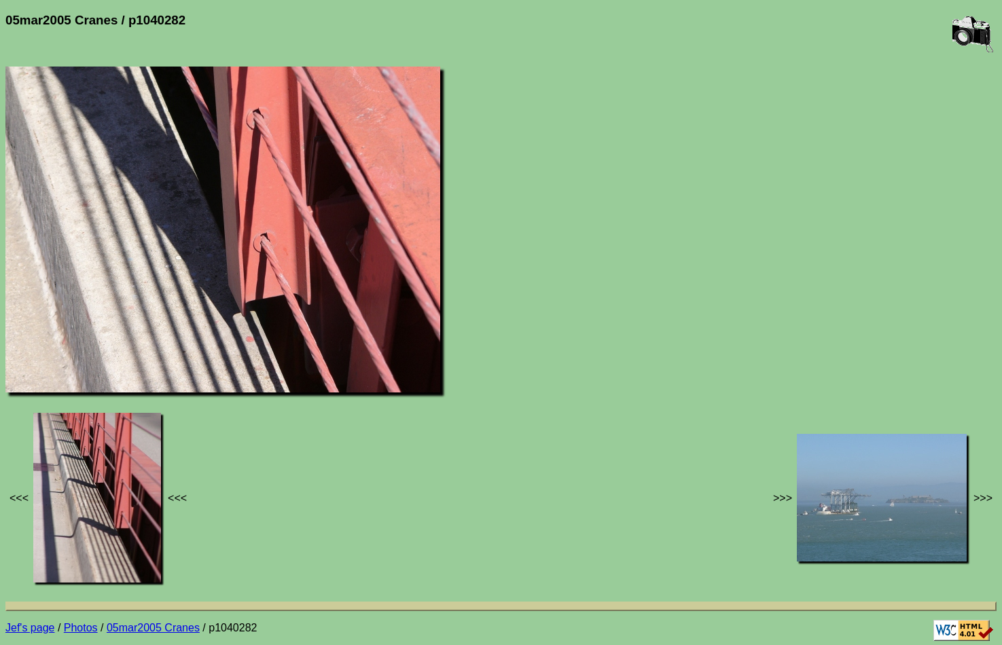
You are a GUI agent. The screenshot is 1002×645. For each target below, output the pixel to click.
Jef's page (29, 627)
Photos (81, 627)
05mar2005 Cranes (153, 627)
